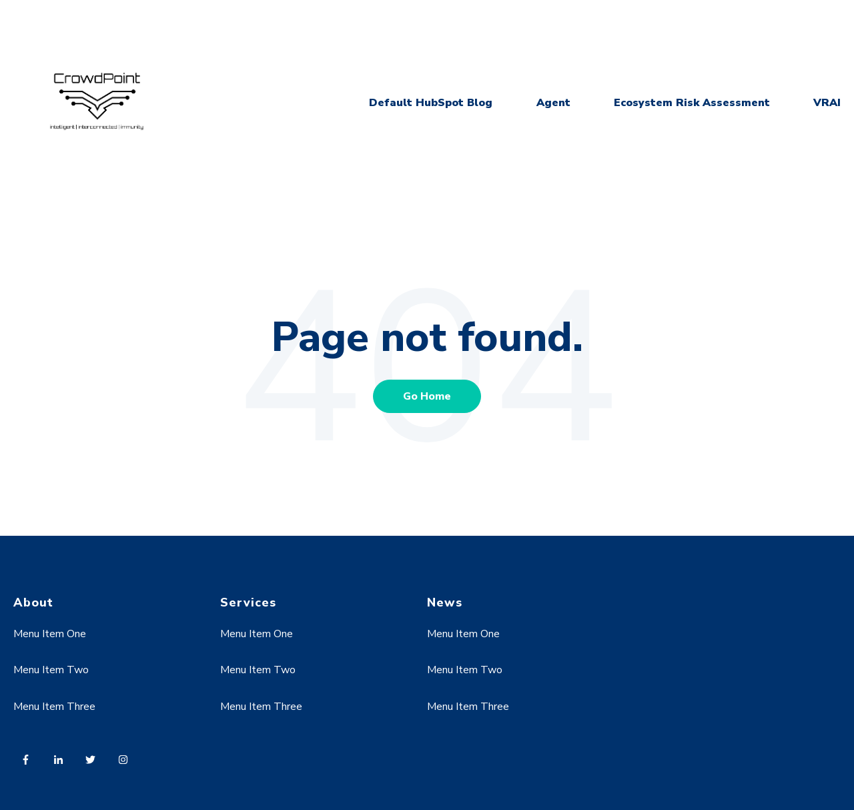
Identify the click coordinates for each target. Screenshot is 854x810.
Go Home (427, 396)
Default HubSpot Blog (430, 102)
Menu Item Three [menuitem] (54, 706)
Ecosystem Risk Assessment (692, 102)
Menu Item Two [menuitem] (51, 670)
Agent (553, 102)
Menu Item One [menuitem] (49, 634)
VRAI (827, 102)
